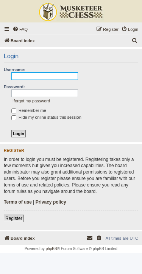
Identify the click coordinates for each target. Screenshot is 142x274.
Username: (14, 69)
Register (13, 218)
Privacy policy (51, 202)
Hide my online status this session (46, 117)
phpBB (51, 249)
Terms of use (18, 202)
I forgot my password (30, 101)
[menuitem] (20, 29)
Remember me (28, 110)
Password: (14, 86)
